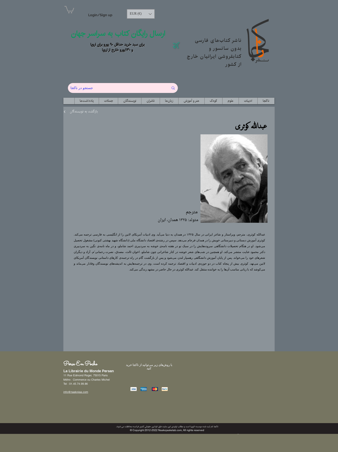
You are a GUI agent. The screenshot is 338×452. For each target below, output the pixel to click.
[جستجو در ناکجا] (116, 88)
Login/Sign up (100, 15)
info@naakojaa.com (75, 392)
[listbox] (141, 14)
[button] (69, 9)
